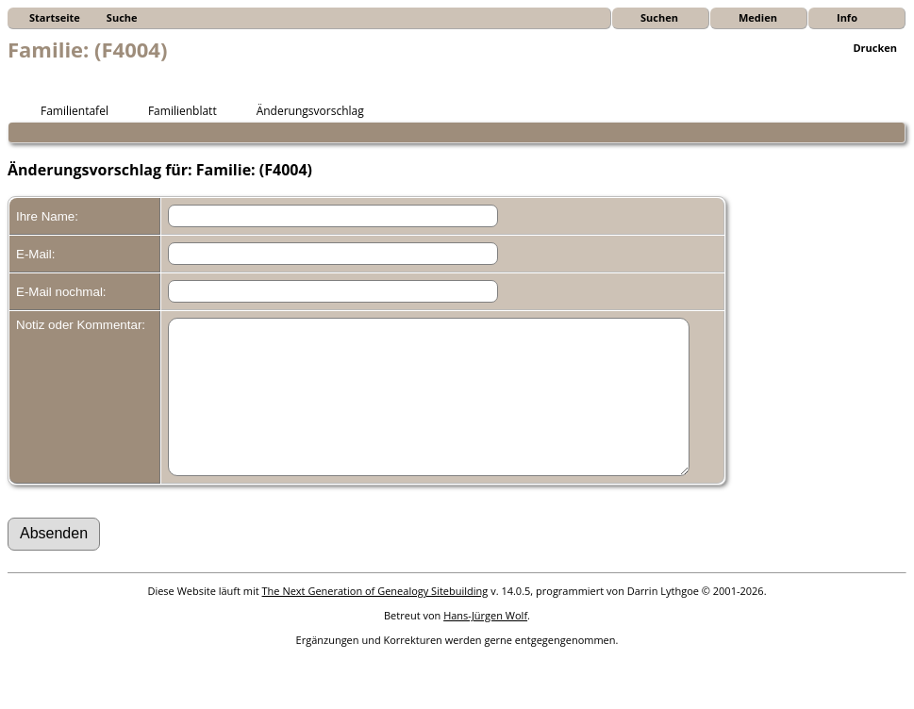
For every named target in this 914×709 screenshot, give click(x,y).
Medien (758, 17)
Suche (122, 17)
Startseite (54, 17)
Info (847, 17)
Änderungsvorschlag (302, 110)
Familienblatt (174, 110)
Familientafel (66, 110)
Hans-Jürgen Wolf (485, 643)
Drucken (875, 48)
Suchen (659, 17)
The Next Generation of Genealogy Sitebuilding (375, 619)
